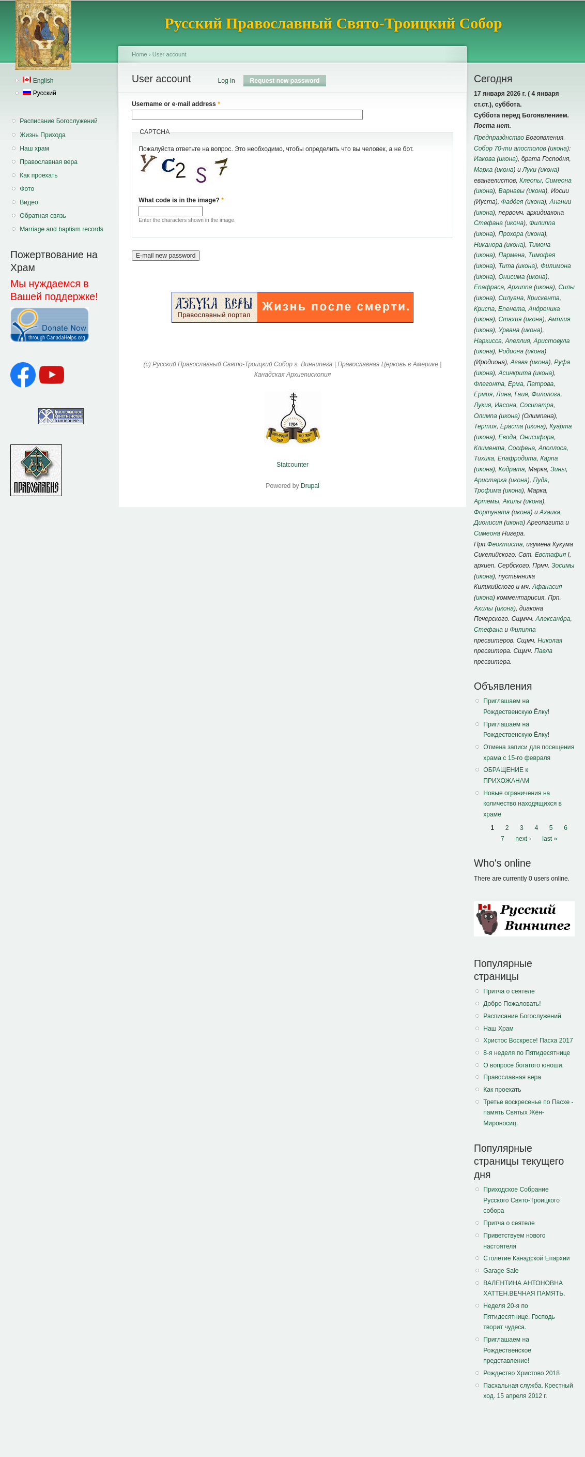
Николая (549, 640)
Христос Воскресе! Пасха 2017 (528, 1040)
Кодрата (512, 469)
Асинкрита (515, 373)
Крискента (543, 298)
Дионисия (488, 522)
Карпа (549, 458)
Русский (39, 93)
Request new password (288, 80)
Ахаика (550, 512)
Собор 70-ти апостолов (510, 148)
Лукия (482, 405)
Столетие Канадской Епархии (526, 1258)
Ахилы (483, 608)
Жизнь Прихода (43, 135)
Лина (503, 394)
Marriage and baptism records (61, 229)
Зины (558, 469)
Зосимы (562, 565)
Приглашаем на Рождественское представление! (507, 1350)
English (38, 80)
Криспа (484, 309)
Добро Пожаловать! (512, 1003)
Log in (226, 80)
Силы (566, 287)
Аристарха (490, 480)
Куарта (560, 426)
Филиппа (542, 223)
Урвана (509, 330)
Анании (561, 201)
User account (169, 54)
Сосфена (521, 448)
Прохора (511, 233)
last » (549, 838)
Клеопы (530, 180)
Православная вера (49, 162)
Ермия (483, 394)
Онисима (512, 276)
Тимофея (541, 255)
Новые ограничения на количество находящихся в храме (522, 804)
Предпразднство (499, 137)
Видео (29, 202)
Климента (489, 448)
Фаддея (512, 201)
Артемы (486, 501)
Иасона (505, 405)
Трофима (487, 490)
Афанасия (547, 586)
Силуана (511, 298)
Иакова (484, 158)
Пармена (512, 255)
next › (523, 838)
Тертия (485, 426)
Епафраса (489, 287)
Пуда (540, 480)
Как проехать (38, 175)
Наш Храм (498, 1028)
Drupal (310, 485)
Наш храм (34, 148)
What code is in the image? (181, 200)
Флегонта (489, 384)
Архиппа (519, 287)
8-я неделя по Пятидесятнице (526, 1053)
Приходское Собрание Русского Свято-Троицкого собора (521, 1200)
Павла (543, 651)
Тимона (539, 244)
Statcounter (292, 464)
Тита (507, 266)
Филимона (556, 266)
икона (558, 148)
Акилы (512, 501)
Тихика (484, 458)
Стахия (510, 319)
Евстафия (550, 554)
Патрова (540, 384)
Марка (483, 169)
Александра (552, 618)
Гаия (521, 394)
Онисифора (537, 437)
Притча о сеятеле (509, 991)
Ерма (516, 384)
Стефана (488, 223)
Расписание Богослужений (59, 121)
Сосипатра (536, 405)
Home (139, 54)
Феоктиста (505, 544)
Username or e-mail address (176, 104)
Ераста (511, 426)
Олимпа (485, 416)
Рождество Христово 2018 (521, 1373)
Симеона (558, 180)
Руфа (562, 362)
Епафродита (517, 458)
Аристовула (551, 341)
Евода (507, 437)
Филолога (545, 394)
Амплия (559, 319)
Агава (519, 362)
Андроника (544, 309)
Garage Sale (500, 1270)
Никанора (488, 244)
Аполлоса (552, 448)
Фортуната (492, 512)
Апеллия (517, 341)
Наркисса (488, 341)
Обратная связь (43, 215)
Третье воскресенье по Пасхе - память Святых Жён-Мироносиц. (528, 1112)
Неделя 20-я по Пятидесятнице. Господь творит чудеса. (519, 1316)
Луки (529, 169)
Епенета (511, 309)
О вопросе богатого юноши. (523, 1065)
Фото (27, 188)
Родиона (511, 351)
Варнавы (512, 191)
